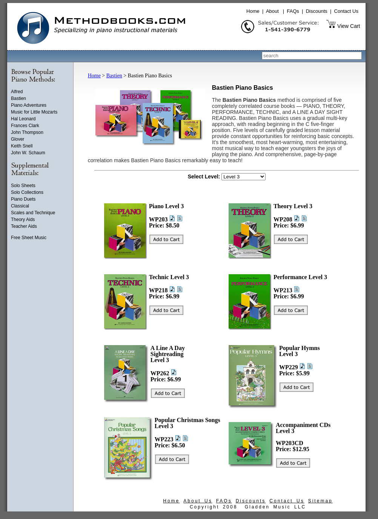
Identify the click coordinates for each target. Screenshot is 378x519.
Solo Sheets (23, 185)
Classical (20, 206)
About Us (197, 501)
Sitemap (320, 501)
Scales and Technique (33, 212)
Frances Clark (25, 125)
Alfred (17, 91)
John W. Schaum (28, 152)
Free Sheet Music (28, 237)
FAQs (293, 11)
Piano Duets (23, 199)
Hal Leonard (23, 118)
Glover (17, 139)
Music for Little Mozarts (34, 112)
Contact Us (346, 11)
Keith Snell (21, 146)
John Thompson (27, 132)
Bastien (18, 98)
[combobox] (312, 56)
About (272, 11)
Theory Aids (23, 219)
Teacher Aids (24, 226)
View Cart (348, 26)
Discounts (316, 11)
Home (253, 11)
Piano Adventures (28, 105)
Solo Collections (27, 192)
